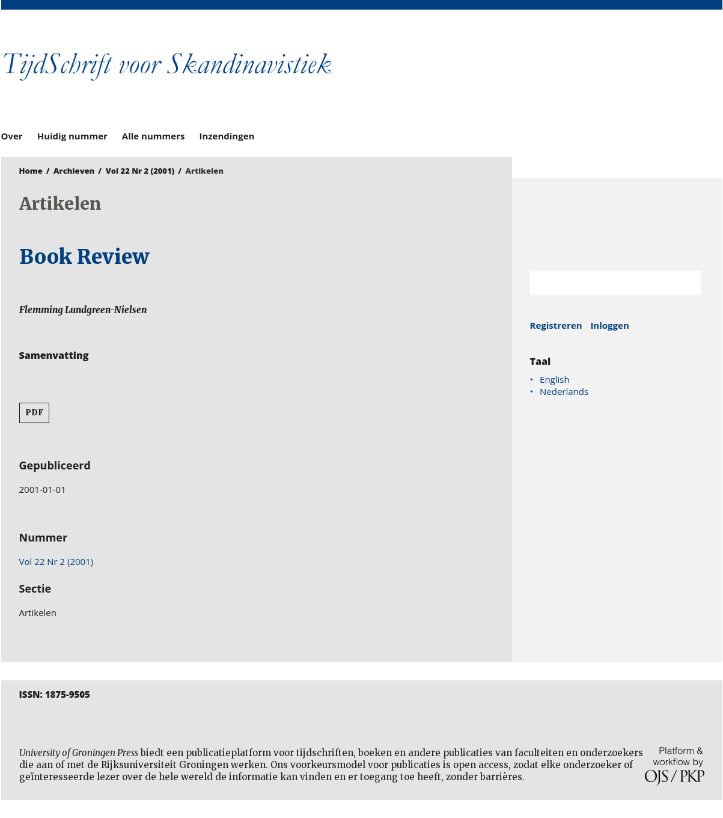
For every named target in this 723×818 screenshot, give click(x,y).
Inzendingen (226, 136)
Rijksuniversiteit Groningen (617, 224)
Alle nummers (153, 136)
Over (12, 136)
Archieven (73, 170)
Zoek (686, 283)
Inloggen (609, 325)
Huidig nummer (72, 136)
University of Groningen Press (536, 73)
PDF (34, 412)
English (555, 379)
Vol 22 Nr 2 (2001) (140, 170)
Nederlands (564, 391)
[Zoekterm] (600, 283)
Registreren (556, 325)
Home (31, 170)
